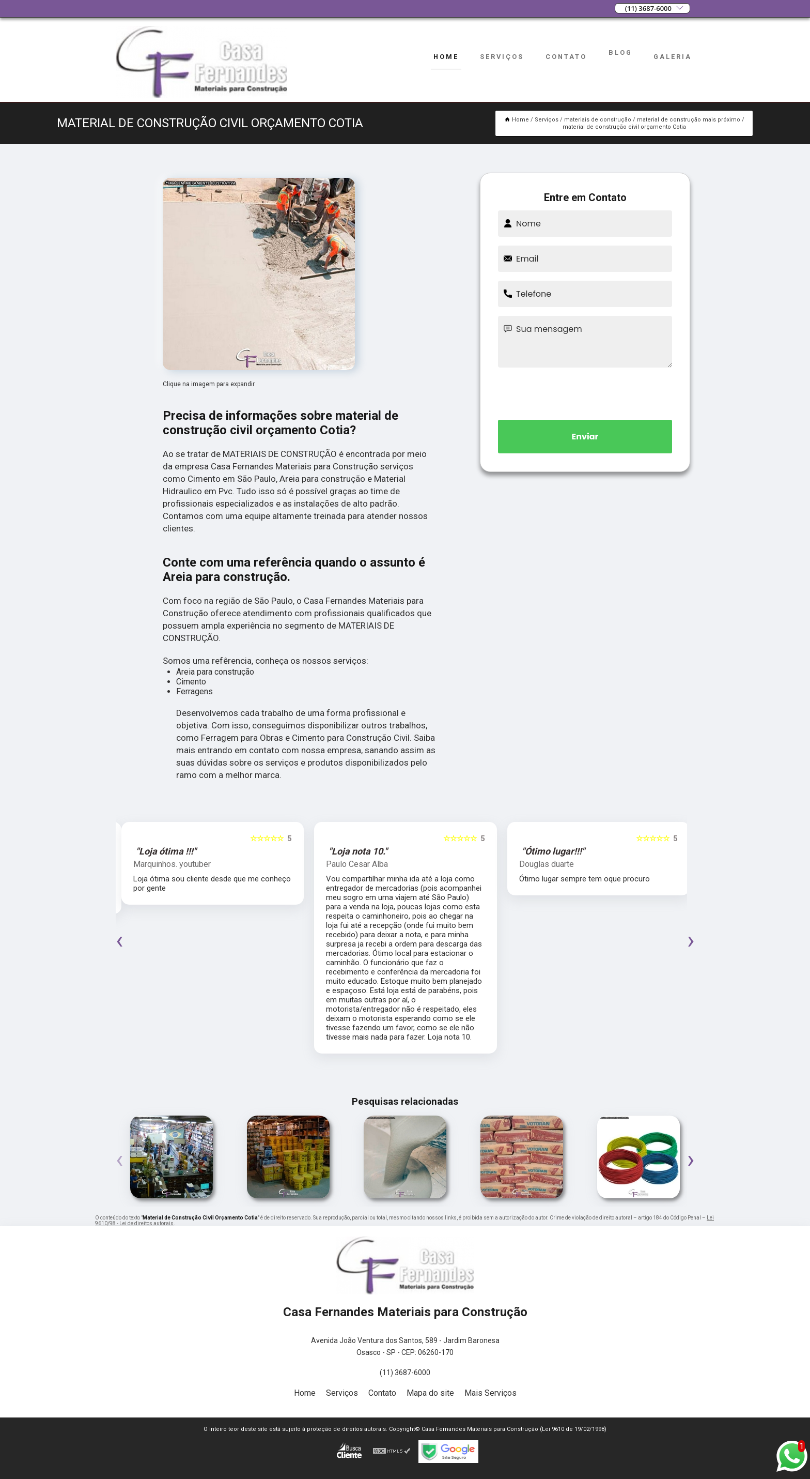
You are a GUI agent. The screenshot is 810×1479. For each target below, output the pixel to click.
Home (446, 56)
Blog (620, 52)
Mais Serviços (490, 1393)
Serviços (502, 56)
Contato (566, 56)
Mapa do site (430, 1393)
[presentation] (585, 392)
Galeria (672, 56)
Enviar (585, 437)
